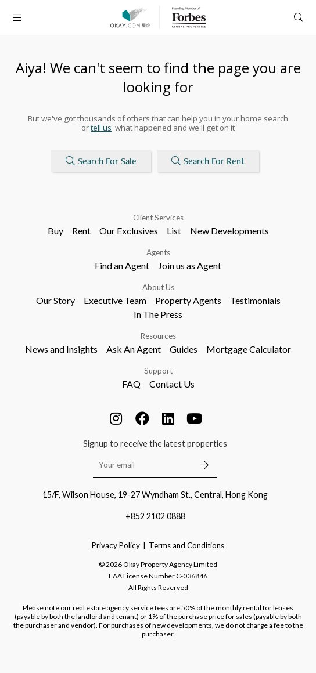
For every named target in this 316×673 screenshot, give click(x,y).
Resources (158, 336)
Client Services (158, 217)
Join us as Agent (189, 265)
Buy (55, 230)
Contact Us (172, 383)
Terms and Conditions (186, 545)
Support (158, 370)
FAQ (131, 383)
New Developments (229, 230)
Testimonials (255, 300)
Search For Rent (208, 161)
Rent (81, 230)
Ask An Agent (133, 348)
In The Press (158, 314)
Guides (184, 348)
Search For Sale (101, 161)
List (174, 230)
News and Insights (61, 348)
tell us (101, 127)
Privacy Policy (116, 545)
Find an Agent (122, 265)
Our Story (55, 300)
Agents (158, 252)
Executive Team (115, 300)
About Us (158, 287)
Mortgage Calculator (248, 348)
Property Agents (188, 300)
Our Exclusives (128, 230)
